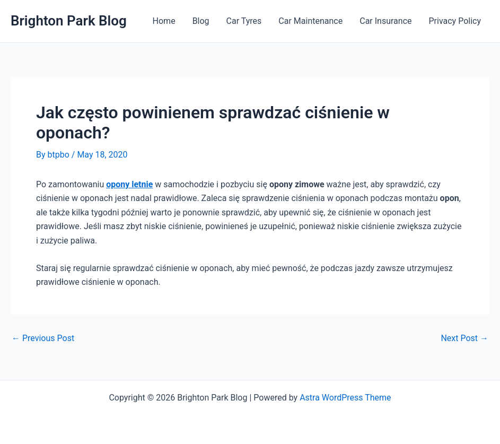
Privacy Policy (455, 21)
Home (164, 21)
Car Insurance (385, 21)
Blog (200, 21)
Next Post (464, 338)
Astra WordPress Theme (345, 398)
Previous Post (43, 338)
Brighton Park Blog (69, 21)
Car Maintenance (310, 21)
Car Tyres (244, 21)
